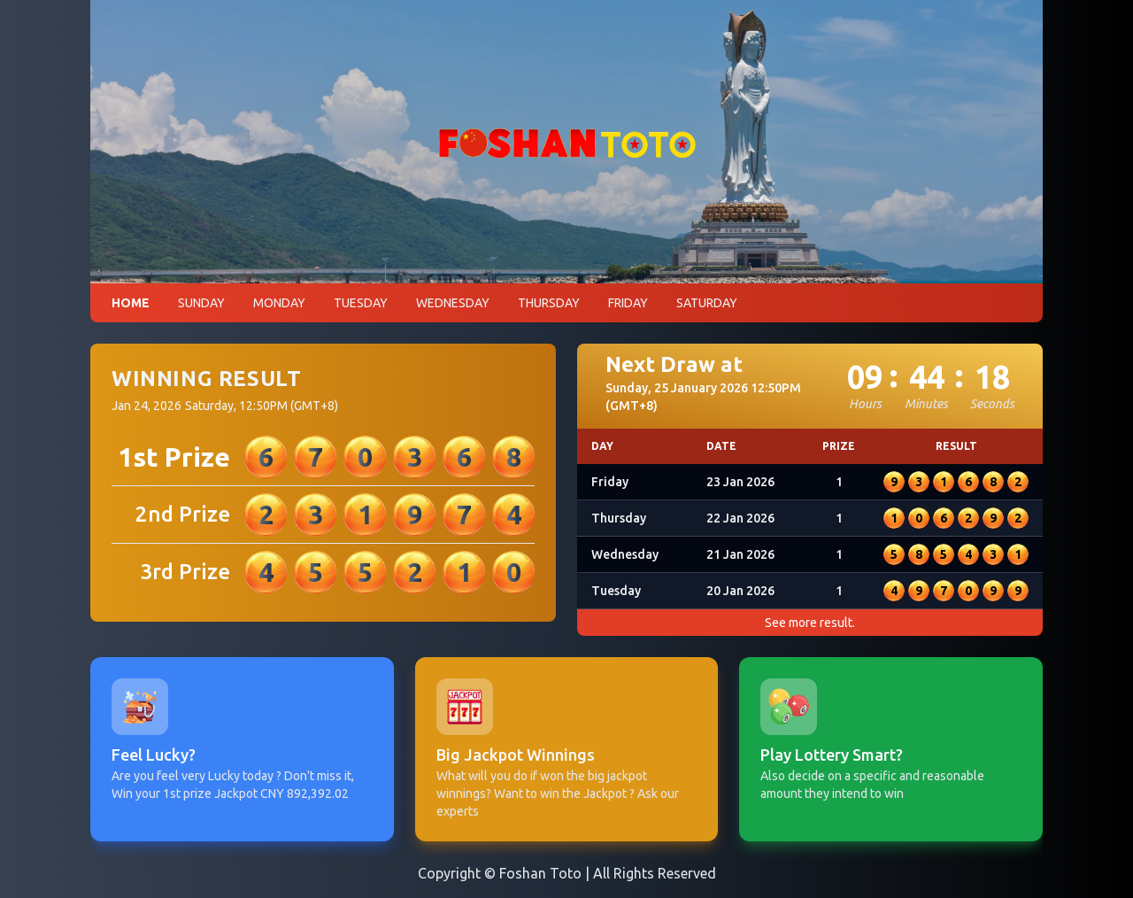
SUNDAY (201, 303)
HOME (131, 303)
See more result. (810, 622)
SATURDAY (706, 303)
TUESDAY (361, 303)
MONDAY (279, 303)
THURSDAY (549, 303)
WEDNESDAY (452, 303)
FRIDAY (628, 303)
